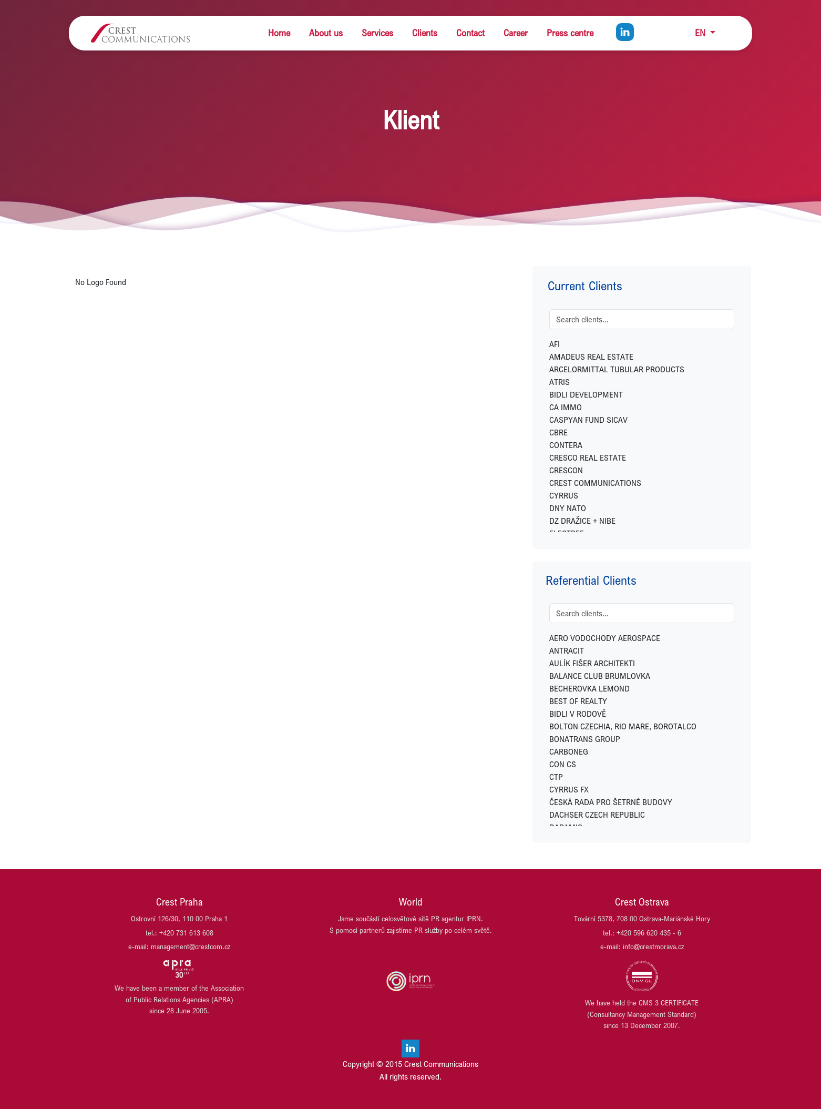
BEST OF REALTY (578, 701)
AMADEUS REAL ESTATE (591, 356)
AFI (554, 344)
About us (326, 32)
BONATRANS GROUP (584, 739)
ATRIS (559, 382)
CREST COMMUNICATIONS (595, 482)
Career (516, 32)
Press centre (570, 32)
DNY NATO (567, 508)
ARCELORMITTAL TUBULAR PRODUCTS (616, 369)
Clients (424, 32)
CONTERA (565, 445)
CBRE (558, 432)
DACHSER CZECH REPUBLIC (597, 814)
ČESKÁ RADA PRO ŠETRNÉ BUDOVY (610, 802)
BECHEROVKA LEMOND (589, 688)
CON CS (562, 764)
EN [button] (701, 32)
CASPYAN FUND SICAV (588, 419)
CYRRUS (563, 495)
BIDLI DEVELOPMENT (586, 394)
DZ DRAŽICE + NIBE (582, 520)
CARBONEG (568, 751)
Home (279, 32)
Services (377, 32)
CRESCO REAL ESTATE (587, 457)
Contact (470, 32)
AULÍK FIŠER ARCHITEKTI (592, 663)
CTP (556, 776)
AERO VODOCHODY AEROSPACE (604, 638)
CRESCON (566, 470)
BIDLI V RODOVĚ (577, 713)
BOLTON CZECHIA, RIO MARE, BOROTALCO (622, 726)
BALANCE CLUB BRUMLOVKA (599, 675)
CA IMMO (565, 407)
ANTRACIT (566, 650)
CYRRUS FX (569, 789)
